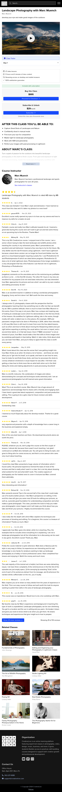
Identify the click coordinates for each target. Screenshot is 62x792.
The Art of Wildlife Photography (14, 673)
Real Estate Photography (41, 697)
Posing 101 (6, 697)
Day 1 (5, 63)
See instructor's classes (23, 185)
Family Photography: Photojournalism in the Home (13, 721)
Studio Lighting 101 (39, 673)
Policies (31, 789)
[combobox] (32, 3)
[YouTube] (23, 759)
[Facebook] (28, 759)
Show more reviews (13, 620)
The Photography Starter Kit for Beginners (43, 721)
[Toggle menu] (59, 3)
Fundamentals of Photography (13, 648)
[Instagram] (32, 759)
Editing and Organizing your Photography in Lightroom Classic (44, 649)
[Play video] (31, 38)
